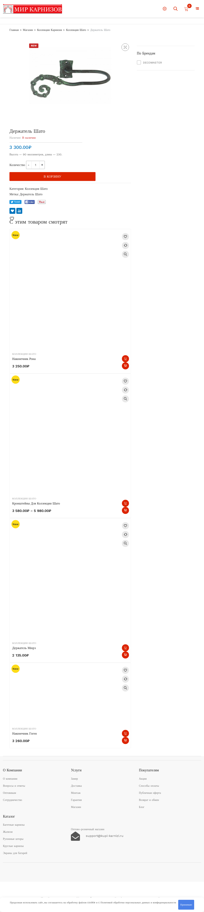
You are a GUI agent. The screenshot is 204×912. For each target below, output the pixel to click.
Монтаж (76, 792)
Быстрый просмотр (125, 254)
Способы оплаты (149, 785)
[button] (125, 47)
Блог (142, 807)
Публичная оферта (150, 792)
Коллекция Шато (76, 29)
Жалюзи (8, 831)
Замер (74, 778)
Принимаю (186, 904)
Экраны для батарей (15, 853)
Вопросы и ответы (14, 785)
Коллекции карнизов (49, 29)
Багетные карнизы (14, 824)
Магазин (28, 29)
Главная (14, 29)
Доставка (76, 785)
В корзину (52, 176)
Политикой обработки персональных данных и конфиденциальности (138, 902)
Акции (143, 778)
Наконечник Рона (24, 359)
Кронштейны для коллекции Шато (36, 503)
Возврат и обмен (149, 799)
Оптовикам (9, 792)
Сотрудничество (12, 799)
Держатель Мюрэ (24, 648)
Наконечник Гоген (24, 733)
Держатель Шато (31, 194)
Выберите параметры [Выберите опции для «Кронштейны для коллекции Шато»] (125, 503)
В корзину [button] (125, 358)
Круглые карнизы (13, 845)
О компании (10, 778)
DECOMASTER (152, 62)
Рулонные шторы (13, 838)
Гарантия (76, 799)
